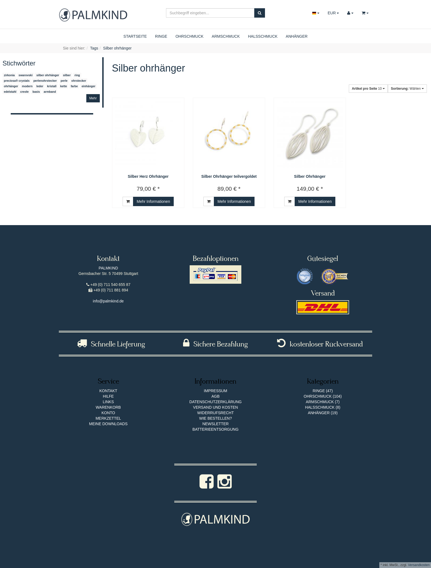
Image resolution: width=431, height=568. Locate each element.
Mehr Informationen (153, 201)
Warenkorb (108, 407)
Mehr (93, 98)
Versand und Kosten (215, 407)
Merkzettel (108, 418)
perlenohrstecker (45, 80)
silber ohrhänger (47, 75)
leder (39, 86)
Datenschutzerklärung (215, 402)
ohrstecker (78, 80)
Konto (108, 413)
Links (108, 402)
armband (50, 91)
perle (64, 80)
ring (77, 75)
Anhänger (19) (323, 413)
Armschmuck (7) (323, 402)
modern (27, 86)
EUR (333, 13)
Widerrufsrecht (215, 413)
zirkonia (9, 75)
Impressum (215, 391)
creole (24, 91)
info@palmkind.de (108, 301)
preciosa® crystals (17, 80)
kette (63, 86)
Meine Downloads (108, 424)
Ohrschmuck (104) (323, 396)
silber (67, 75)
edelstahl (10, 91)
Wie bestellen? (215, 418)
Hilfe (108, 396)
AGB (215, 396)
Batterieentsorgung (215, 429)
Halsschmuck (262, 36)
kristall (51, 86)
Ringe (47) (323, 391)
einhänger (88, 86)
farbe (74, 86)
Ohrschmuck (189, 36)
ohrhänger (11, 86)
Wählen (407, 89)
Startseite (135, 36)
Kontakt (108, 391)
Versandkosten (419, 565)
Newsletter (215, 424)
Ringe (161, 36)
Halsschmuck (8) (322, 407)
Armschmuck (226, 36)
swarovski (26, 75)
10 (368, 89)
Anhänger (297, 36)
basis (36, 91)
